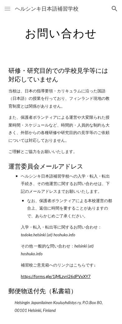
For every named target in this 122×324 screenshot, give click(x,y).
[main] (61, 32)
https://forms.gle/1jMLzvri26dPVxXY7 (56, 276)
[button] (7, 8)
